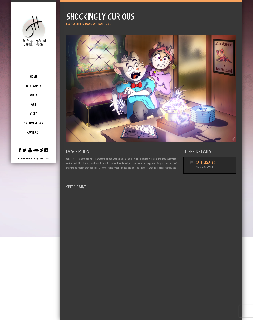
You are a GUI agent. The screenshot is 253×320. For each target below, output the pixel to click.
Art (33, 105)
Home (33, 77)
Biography (33, 86)
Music (34, 95)
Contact (33, 132)
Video (33, 114)
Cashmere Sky (33, 123)
